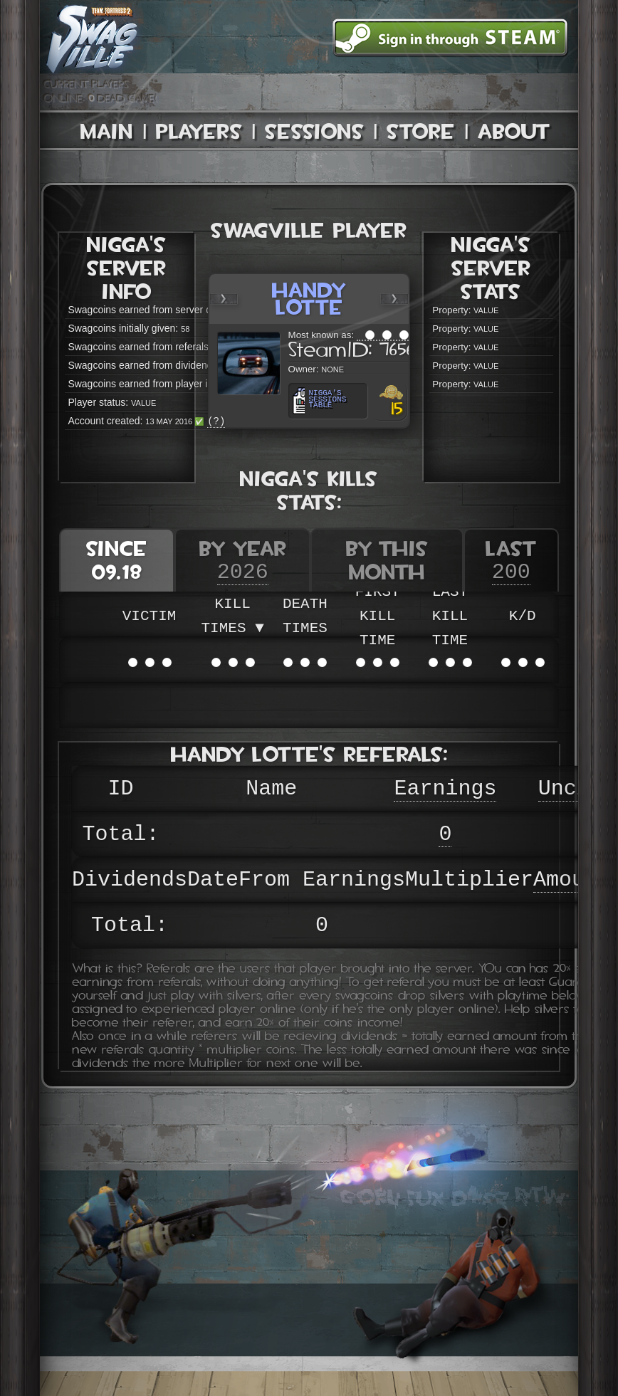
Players (199, 131)
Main (106, 131)
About (514, 131)
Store (421, 131)
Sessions (314, 131)
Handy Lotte (309, 298)
